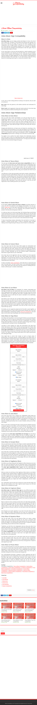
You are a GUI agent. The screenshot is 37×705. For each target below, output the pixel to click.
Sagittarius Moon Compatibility (15, 570)
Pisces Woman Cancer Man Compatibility (5, 621)
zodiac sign (7, 207)
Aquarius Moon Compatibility (14, 571)
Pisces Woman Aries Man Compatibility (6, 610)
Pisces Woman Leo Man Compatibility (18, 621)
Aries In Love (5, 582)
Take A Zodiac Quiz (18, 98)
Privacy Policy (29, 703)
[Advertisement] (18, 14)
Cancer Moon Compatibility (14, 567)
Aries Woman (5, 579)
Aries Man (4, 577)
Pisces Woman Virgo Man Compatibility (30, 621)
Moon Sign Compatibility (6, 572)
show (33, 590)
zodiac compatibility (15, 262)
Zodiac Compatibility (5, 30)
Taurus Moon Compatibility (20, 566)
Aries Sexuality (5, 584)
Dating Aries (5, 581)
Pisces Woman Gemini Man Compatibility (29, 610)
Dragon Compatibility (7, 586)
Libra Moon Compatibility (16, 568)
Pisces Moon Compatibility (28, 571)
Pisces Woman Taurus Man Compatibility (17, 610)
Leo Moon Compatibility (26, 567)
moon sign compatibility (25, 311)
